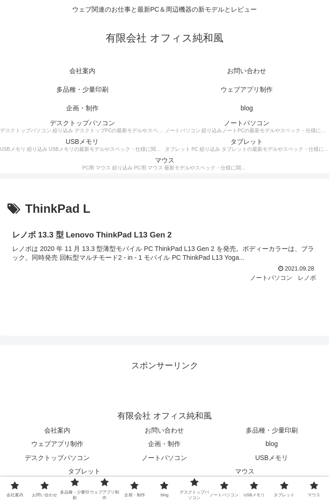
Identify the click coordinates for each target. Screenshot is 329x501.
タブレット (84, 471)
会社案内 (57, 430)
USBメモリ (271, 457)
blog (272, 443)
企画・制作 (164, 443)
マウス (245, 471)
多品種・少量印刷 (272, 430)
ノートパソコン (164, 457)
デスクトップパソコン (57, 457)
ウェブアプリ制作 (57, 443)
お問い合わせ (164, 430)
